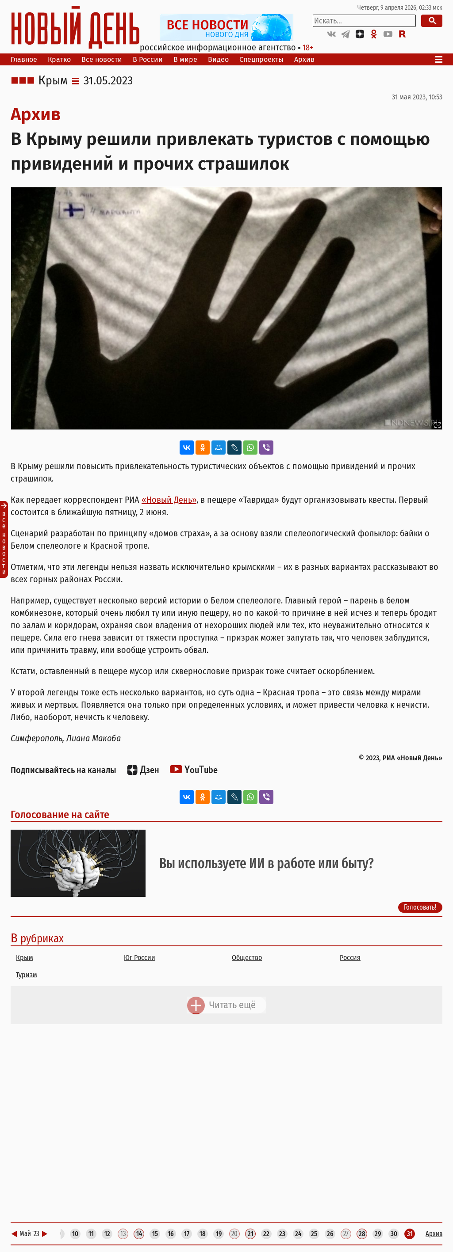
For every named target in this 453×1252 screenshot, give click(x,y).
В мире (185, 59)
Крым (53, 80)
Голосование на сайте (60, 814)
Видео (218, 59)
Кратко (59, 59)
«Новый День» (169, 499)
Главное (24, 59)
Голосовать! (420, 907)
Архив (304, 59)
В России (148, 59)
